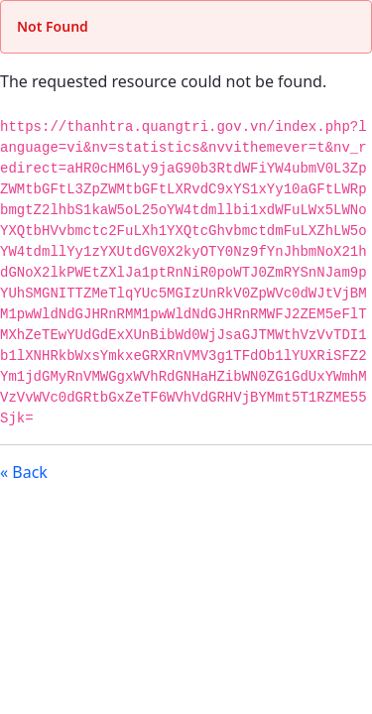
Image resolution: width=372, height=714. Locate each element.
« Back (24, 472)
